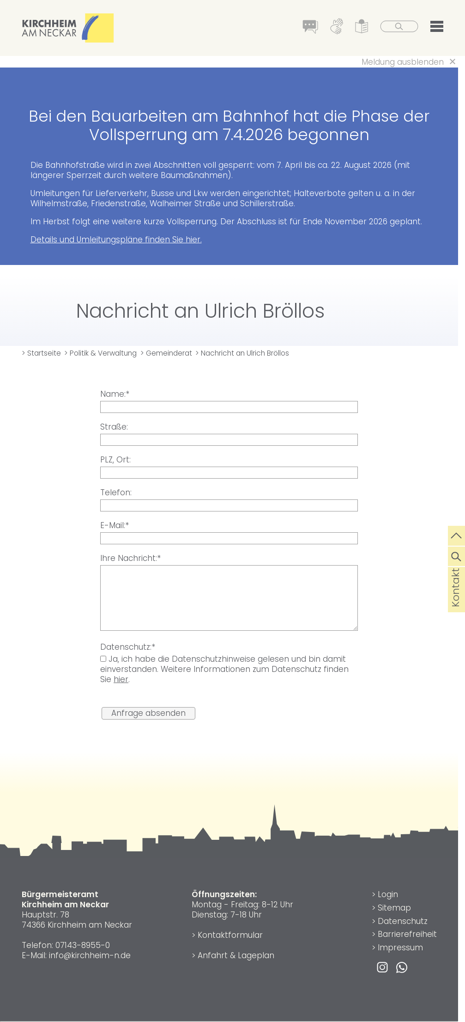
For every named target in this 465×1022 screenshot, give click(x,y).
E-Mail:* (114, 525)
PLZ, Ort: (115, 459)
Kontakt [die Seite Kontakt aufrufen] (455, 602)
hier (121, 679)
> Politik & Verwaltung (100, 353)
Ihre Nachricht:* (130, 558)
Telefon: (116, 492)
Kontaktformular (230, 935)
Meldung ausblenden (403, 62)
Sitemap (394, 907)
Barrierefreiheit (407, 934)
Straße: (114, 426)
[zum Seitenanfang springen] (456, 534)
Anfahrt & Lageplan (236, 955)
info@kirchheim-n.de (90, 955)
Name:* (114, 394)
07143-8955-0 (82, 945)
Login (388, 894)
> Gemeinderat (166, 353)
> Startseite (41, 353)
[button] (436, 28)
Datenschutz (403, 921)
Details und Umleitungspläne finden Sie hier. (116, 239)
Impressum (400, 947)
